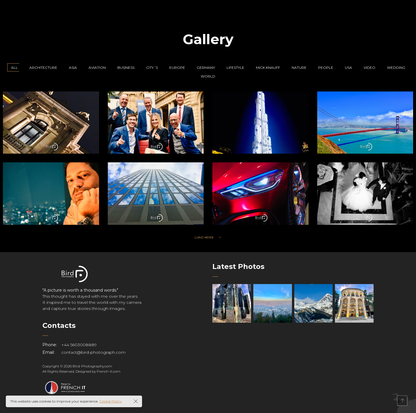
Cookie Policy (110, 401)
